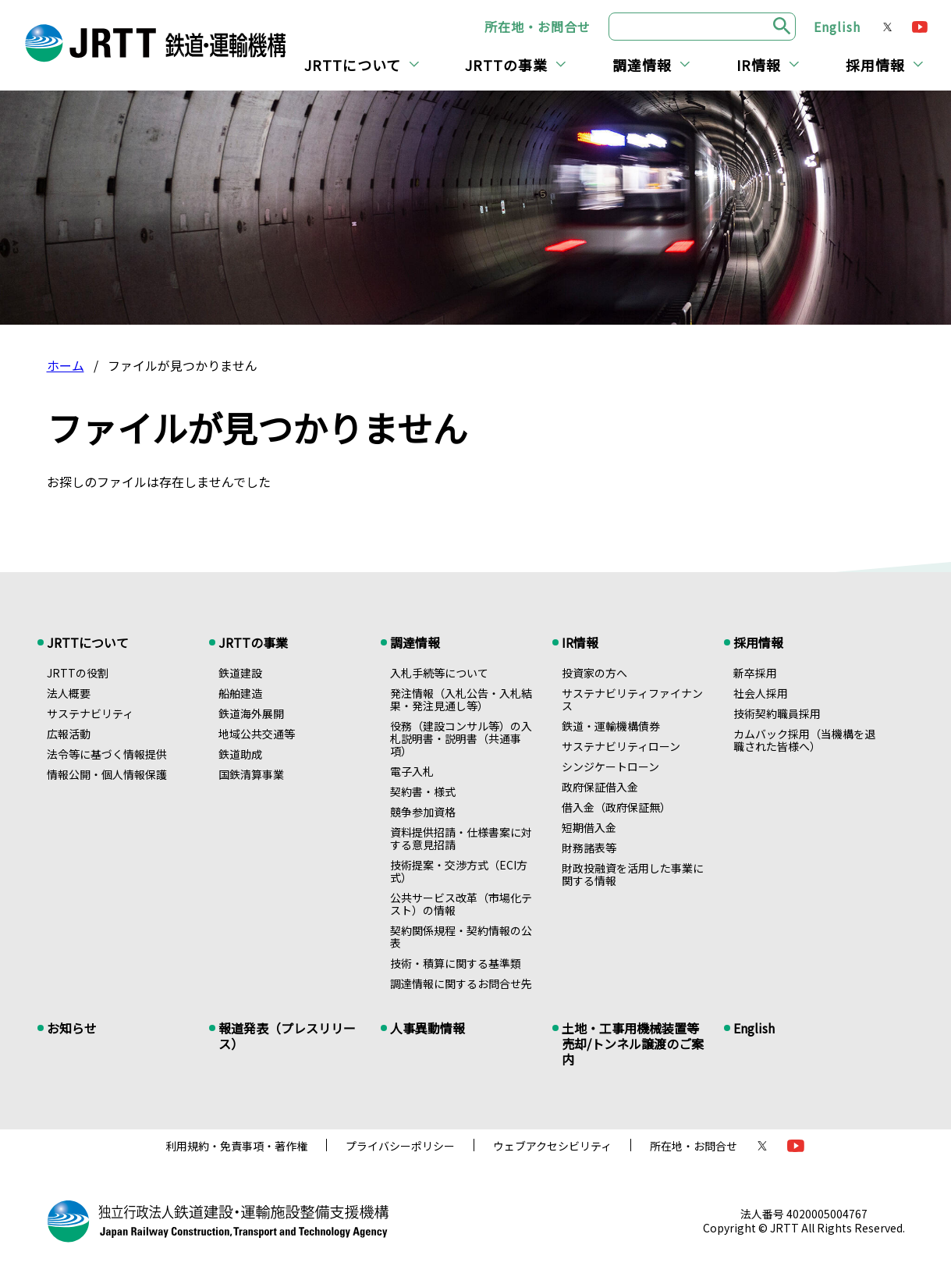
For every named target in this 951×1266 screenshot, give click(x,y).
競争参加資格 (423, 812)
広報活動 (68, 733)
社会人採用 (760, 693)
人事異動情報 (427, 1028)
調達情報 (642, 65)
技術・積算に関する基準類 (455, 963)
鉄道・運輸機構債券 (611, 726)
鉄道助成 (240, 754)
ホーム (65, 365)
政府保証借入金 (600, 787)
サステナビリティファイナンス (632, 699)
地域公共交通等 (256, 733)
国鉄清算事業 (251, 774)
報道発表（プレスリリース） (287, 1036)
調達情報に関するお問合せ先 (461, 983)
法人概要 (68, 693)
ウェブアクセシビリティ (552, 1146)
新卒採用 (755, 673)
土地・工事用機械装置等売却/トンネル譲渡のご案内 (633, 1044)
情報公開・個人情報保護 (107, 774)
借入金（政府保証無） (616, 807)
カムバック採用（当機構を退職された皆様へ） (804, 740)
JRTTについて (352, 65)
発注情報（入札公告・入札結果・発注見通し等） (461, 699)
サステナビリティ (90, 713)
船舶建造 (240, 693)
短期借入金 (589, 827)
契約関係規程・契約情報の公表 (461, 937)
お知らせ (72, 1028)
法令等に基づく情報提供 (107, 754)
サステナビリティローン (621, 746)
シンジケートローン (610, 766)
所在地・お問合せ (537, 26)
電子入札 (412, 771)
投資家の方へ (594, 673)
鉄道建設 (240, 673)
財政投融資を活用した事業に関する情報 (633, 874)
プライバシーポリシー (400, 1146)
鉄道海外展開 (251, 713)
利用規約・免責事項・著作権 (236, 1146)
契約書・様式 (423, 791)
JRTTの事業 (506, 65)
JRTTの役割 (77, 673)
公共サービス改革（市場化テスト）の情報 (461, 904)
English (837, 26)
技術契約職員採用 (777, 713)
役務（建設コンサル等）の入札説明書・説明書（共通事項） (461, 738)
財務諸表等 (589, 847)
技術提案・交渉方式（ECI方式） (458, 871)
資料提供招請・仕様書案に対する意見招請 (461, 838)
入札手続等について (439, 673)
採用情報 (875, 65)
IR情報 (758, 65)
